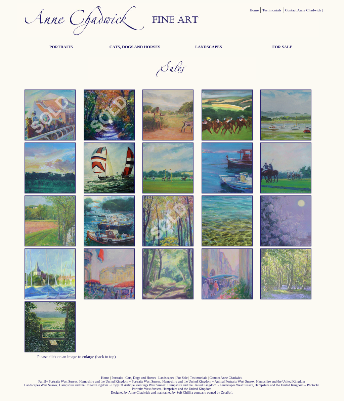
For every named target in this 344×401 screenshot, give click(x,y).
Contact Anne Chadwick (225, 378)
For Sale (182, 378)
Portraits (117, 378)
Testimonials (271, 10)
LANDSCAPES (208, 47)
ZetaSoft (226, 392)
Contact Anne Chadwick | (304, 10)
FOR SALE (282, 47)
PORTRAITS (61, 47)
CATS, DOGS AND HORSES (135, 47)
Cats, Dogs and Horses (140, 378)
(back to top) (105, 356)
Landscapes (166, 378)
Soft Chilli (184, 392)
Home (254, 10)
